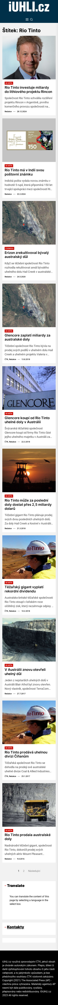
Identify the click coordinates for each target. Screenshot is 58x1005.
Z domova (9, 248)
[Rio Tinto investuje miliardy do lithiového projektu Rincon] (29, 57)
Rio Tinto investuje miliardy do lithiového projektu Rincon (28, 89)
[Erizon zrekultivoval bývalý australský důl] (29, 223)
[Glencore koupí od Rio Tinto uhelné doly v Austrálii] (29, 388)
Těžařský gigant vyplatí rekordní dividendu (24, 589)
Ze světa (8, 83)
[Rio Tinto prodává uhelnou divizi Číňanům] (29, 722)
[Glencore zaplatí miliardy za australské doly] (29, 305)
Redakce (8, 111)
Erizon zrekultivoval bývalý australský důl (27, 255)
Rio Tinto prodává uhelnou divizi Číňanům (26, 754)
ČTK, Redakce (10, 359)
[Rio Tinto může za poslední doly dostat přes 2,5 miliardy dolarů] (29, 470)
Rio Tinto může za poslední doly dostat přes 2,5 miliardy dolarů (28, 504)
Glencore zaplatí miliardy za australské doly (27, 337)
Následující (34, 870)
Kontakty (15, 927)
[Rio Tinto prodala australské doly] (29, 805)
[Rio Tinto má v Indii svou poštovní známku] (29, 140)
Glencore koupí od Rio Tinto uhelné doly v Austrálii (27, 420)
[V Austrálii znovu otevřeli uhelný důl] (29, 639)
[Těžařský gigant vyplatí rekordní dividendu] (29, 557)
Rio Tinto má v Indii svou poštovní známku (24, 172)
